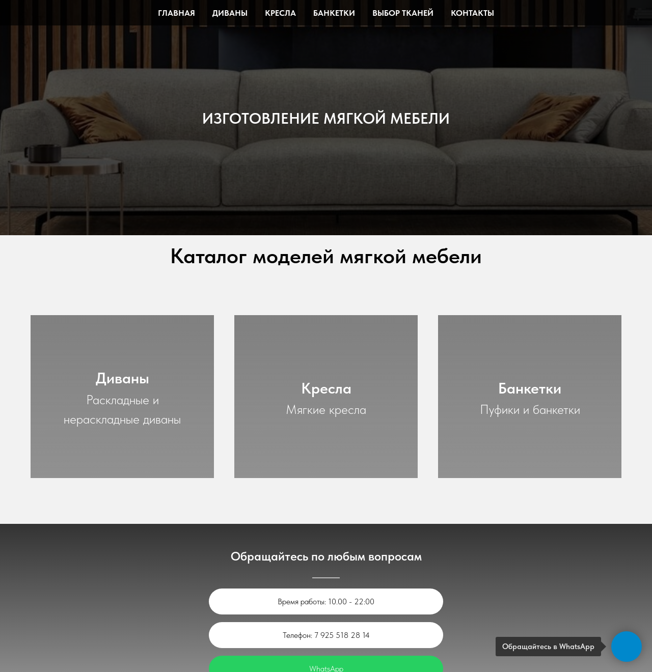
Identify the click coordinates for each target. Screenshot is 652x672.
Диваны (230, 13)
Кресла (280, 13)
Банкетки (334, 13)
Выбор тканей (402, 13)
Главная (176, 13)
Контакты (472, 13)
